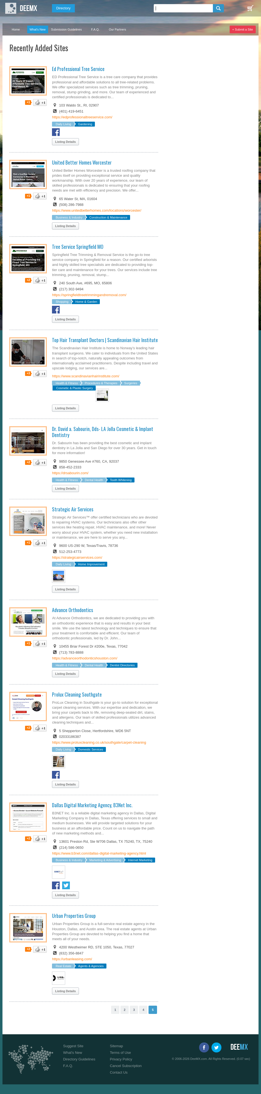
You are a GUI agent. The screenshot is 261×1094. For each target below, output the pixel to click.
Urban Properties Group (74, 915)
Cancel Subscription (126, 1066)
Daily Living (63, 124)
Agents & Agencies (90, 966)
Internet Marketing (140, 860)
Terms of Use (120, 1053)
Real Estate (63, 966)
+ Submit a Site (242, 29)
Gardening (85, 124)
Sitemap (116, 1046)
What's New (37, 29)
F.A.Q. (95, 29)
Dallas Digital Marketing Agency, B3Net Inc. (92, 805)
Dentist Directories (122, 665)
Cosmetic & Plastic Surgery (74, 388)
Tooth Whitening (121, 480)
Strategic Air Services (72, 509)
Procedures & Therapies (101, 383)
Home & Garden (86, 301)
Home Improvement (91, 564)
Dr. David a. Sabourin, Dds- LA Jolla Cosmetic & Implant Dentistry (102, 431)
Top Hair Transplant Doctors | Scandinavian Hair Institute (105, 339)
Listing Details (65, 141)
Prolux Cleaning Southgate (77, 694)
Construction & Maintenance (108, 217)
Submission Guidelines (66, 29)
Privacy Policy (121, 1059)
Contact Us (118, 1072)
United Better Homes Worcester (82, 162)
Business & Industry (69, 217)
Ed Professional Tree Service (78, 68)
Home (16, 29)
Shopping (62, 301)
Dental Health (94, 480)
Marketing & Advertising (105, 860)
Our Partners (117, 29)
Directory (63, 8)
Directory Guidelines (79, 1059)
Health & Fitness (67, 383)
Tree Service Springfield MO (77, 246)
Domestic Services (90, 749)
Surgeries (130, 383)
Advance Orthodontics (72, 609)
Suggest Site (73, 1046)
